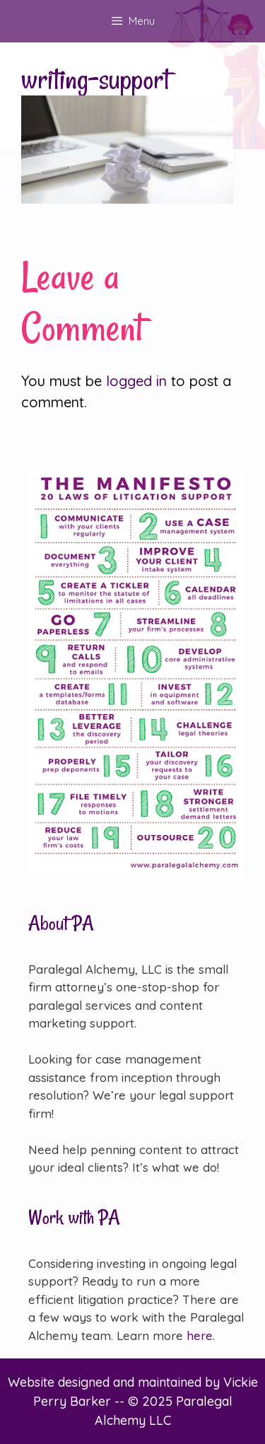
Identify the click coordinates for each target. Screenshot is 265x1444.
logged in (136, 381)
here (200, 1335)
